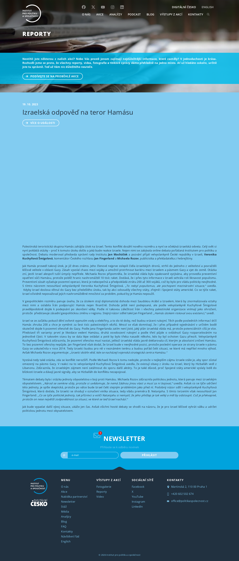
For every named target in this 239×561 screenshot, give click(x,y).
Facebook (138, 487)
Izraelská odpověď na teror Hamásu (77, 112)
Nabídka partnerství (74, 496)
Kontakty (67, 531)
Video (100, 496)
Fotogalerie (103, 487)
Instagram (138, 501)
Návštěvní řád (70, 536)
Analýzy (115, 14)
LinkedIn (137, 506)
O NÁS (86, 14)
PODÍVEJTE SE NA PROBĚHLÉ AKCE (51, 76)
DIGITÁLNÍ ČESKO (184, 7)
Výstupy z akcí (171, 14)
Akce (64, 491)
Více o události (39, 123)
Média (65, 511)
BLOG (150, 14)
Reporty (36, 34)
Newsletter (68, 501)
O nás (65, 487)
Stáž (64, 506)
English (208, 7)
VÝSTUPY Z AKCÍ (108, 480)
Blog (64, 521)
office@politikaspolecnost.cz (187, 501)
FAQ (63, 526)
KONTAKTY (195, 14)
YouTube (137, 496)
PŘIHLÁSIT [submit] (149, 455)
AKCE (99, 14)
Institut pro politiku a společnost (123, 554)
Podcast (134, 14)
